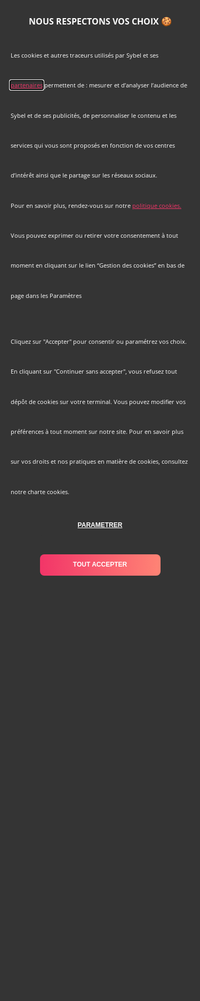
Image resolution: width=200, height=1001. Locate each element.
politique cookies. (156, 205)
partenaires (27, 85)
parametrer (100, 525)
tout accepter (100, 564)
